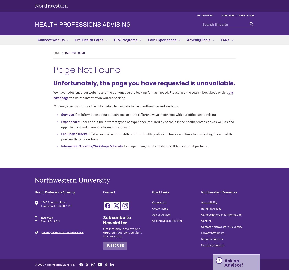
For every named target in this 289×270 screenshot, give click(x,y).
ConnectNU (159, 202)
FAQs (227, 40)
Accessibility (209, 202)
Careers (206, 221)
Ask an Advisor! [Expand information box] (233, 263)
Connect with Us (53, 40)
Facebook (108, 206)
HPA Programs (128, 40)
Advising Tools (200, 40)
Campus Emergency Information (221, 214)
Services (67, 114)
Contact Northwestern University (221, 227)
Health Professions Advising (83, 25)
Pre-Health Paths (91, 40)
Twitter (116, 206)
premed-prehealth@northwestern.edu (62, 233)
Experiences (70, 122)
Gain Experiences (164, 40)
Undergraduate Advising (167, 221)
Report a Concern (212, 239)
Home (56, 53)
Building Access (211, 208)
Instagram (125, 206)
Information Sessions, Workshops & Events (92, 146)
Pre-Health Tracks (74, 134)
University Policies (212, 245)
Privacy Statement (212, 233)
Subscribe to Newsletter (237, 16)
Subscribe (115, 245)
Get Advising (205, 16)
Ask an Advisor (161, 214)
